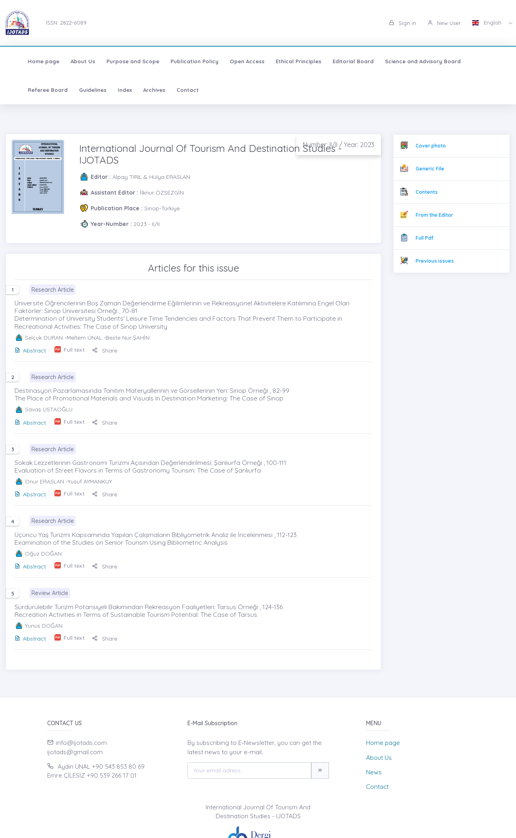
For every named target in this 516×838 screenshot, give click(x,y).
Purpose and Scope (120, 61)
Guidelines (29, 90)
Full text (74, 349)
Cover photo (431, 146)
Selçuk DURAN (44, 337)
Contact (124, 90)
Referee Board (479, 61)
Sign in (402, 23)
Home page (31, 61)
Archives (90, 90)
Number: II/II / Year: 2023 (339, 145)
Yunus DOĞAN (43, 625)
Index (61, 90)
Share (104, 350)
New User (444, 23)
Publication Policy (182, 61)
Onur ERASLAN (44, 481)
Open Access (234, 61)
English (487, 22)
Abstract (30, 350)
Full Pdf (424, 238)
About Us (70, 61)
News (374, 772)
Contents (427, 192)
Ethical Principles (286, 61)
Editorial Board (340, 61)
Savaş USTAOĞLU (49, 409)
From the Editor (434, 215)
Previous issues (435, 261)
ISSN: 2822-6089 (66, 22)
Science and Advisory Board (410, 61)
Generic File (430, 169)
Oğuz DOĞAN (43, 553)
